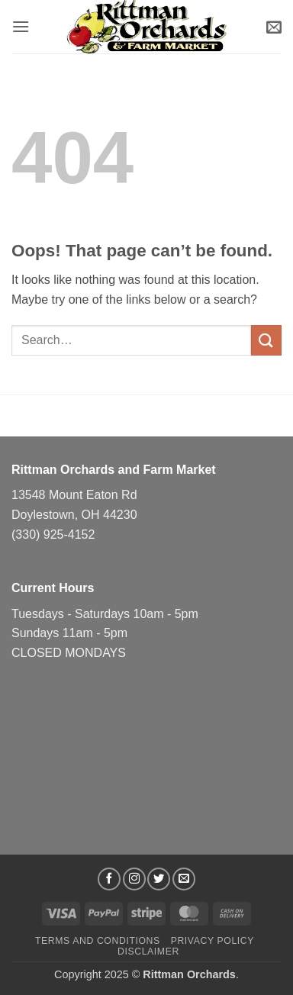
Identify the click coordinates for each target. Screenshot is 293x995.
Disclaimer (148, 951)
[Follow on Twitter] (158, 879)
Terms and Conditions (97, 940)
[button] (20, 26)
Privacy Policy (212, 940)
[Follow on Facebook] (109, 879)
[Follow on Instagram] (134, 879)
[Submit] (266, 340)
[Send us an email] (183, 879)
